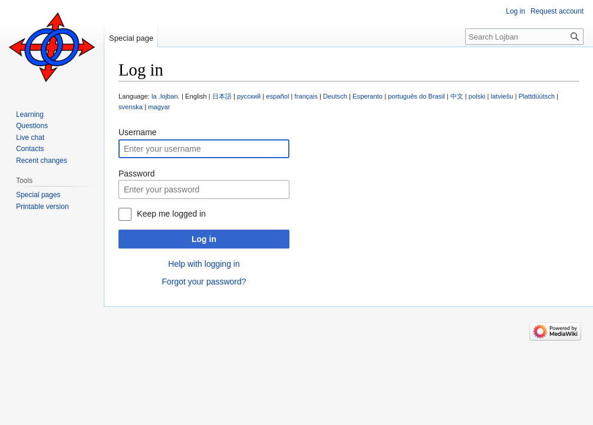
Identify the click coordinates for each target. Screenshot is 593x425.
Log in (204, 239)
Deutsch (335, 96)
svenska (130, 106)
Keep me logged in (171, 213)
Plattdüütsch (537, 96)
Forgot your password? (204, 281)
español (277, 96)
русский (249, 96)
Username (137, 132)
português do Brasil (416, 96)
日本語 (222, 96)
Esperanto (367, 96)
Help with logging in (203, 264)
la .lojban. (165, 96)
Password (136, 173)
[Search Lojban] (524, 36)
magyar (159, 106)
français (306, 96)
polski (477, 96)
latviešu (502, 96)
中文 (456, 96)
